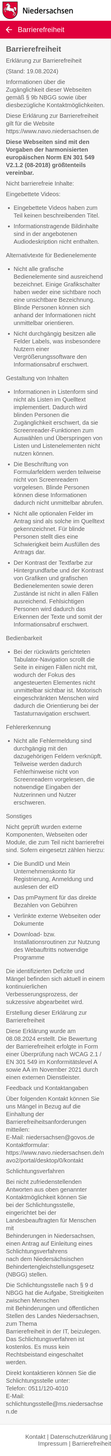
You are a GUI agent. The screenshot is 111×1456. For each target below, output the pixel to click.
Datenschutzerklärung (79, 1436)
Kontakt (35, 1436)
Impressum (52, 1443)
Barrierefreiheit (91, 1443)
